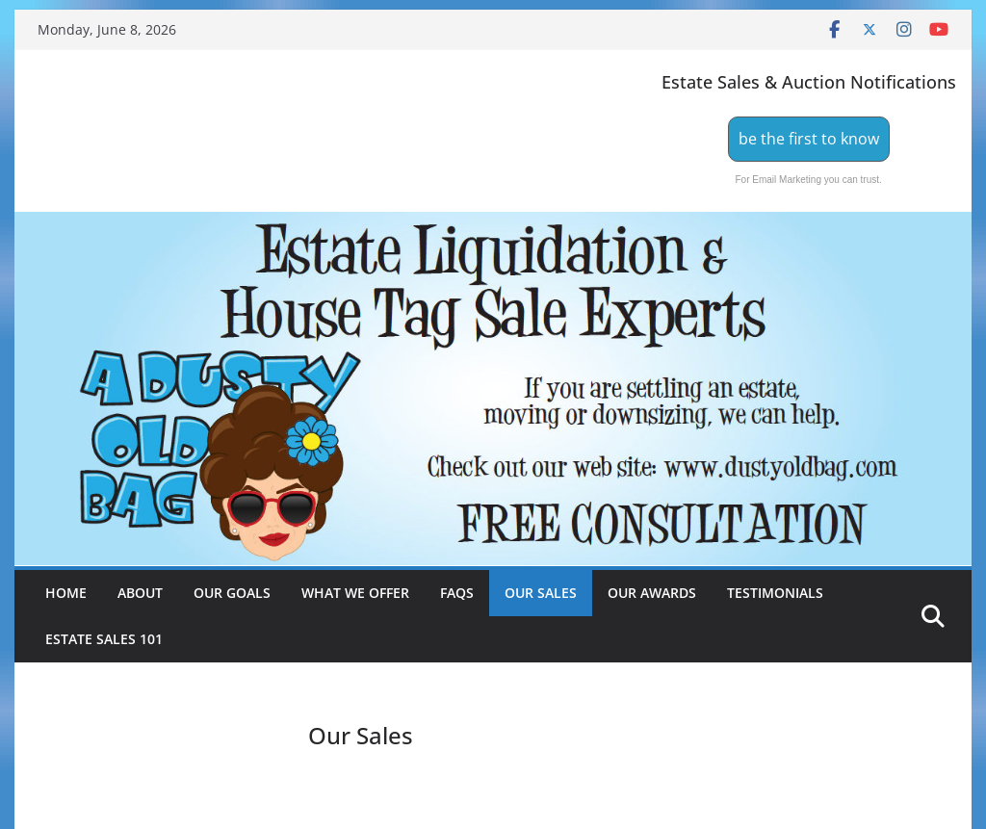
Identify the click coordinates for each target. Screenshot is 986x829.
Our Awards (652, 592)
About (140, 592)
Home (66, 592)
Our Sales (541, 592)
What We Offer (355, 592)
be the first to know (809, 138)
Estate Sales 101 (104, 639)
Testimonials (775, 592)
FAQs (457, 592)
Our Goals (232, 592)
